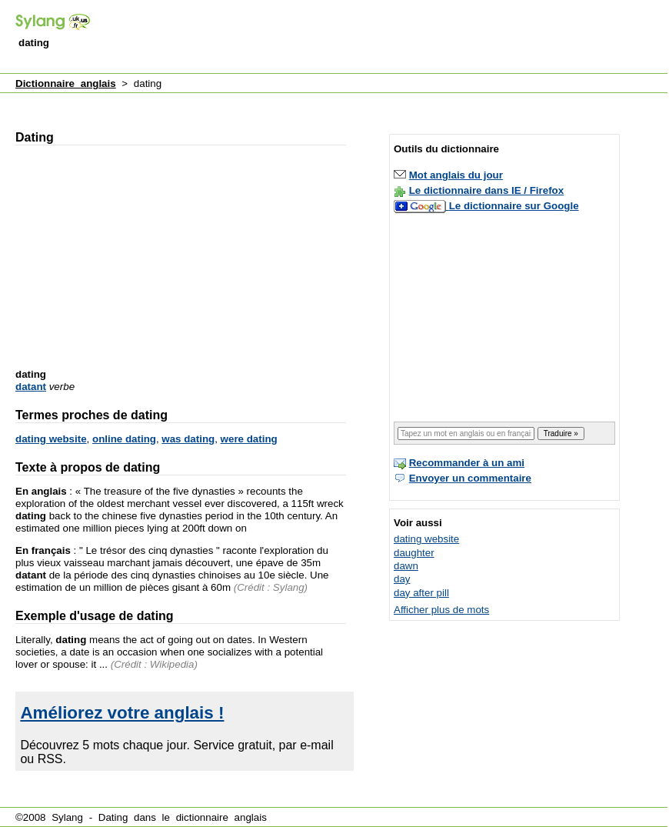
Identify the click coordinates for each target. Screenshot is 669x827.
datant (30, 386)
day (402, 579)
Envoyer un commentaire (470, 478)
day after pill (421, 593)
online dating (124, 439)
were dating (249, 439)
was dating (188, 439)
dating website (51, 439)
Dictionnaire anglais (65, 83)
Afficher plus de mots (441, 609)
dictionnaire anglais (221, 817)
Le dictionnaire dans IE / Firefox (486, 190)
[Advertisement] (203, 26)
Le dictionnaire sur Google (514, 206)
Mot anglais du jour (456, 175)
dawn (406, 566)
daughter (414, 553)
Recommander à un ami (466, 463)
